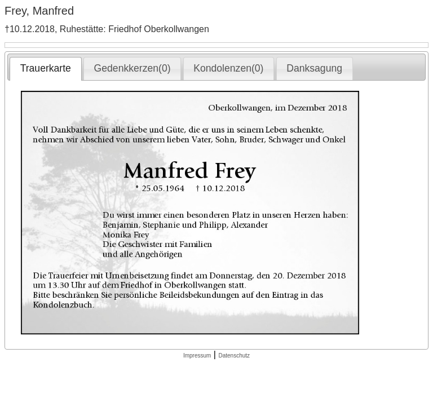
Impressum (197, 355)
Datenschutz (234, 355)
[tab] (45, 69)
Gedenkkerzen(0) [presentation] (132, 68)
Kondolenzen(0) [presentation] (228, 68)
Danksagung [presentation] (314, 68)
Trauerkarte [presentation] (45, 68)
